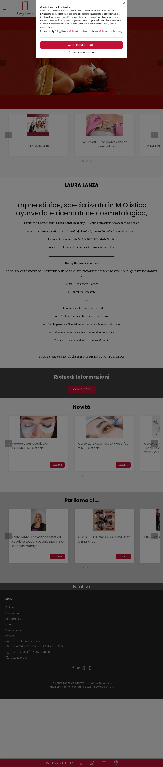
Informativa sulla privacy (111, 31)
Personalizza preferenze (82, 52)
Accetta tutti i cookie (81, 44)
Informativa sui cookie (80, 31)
